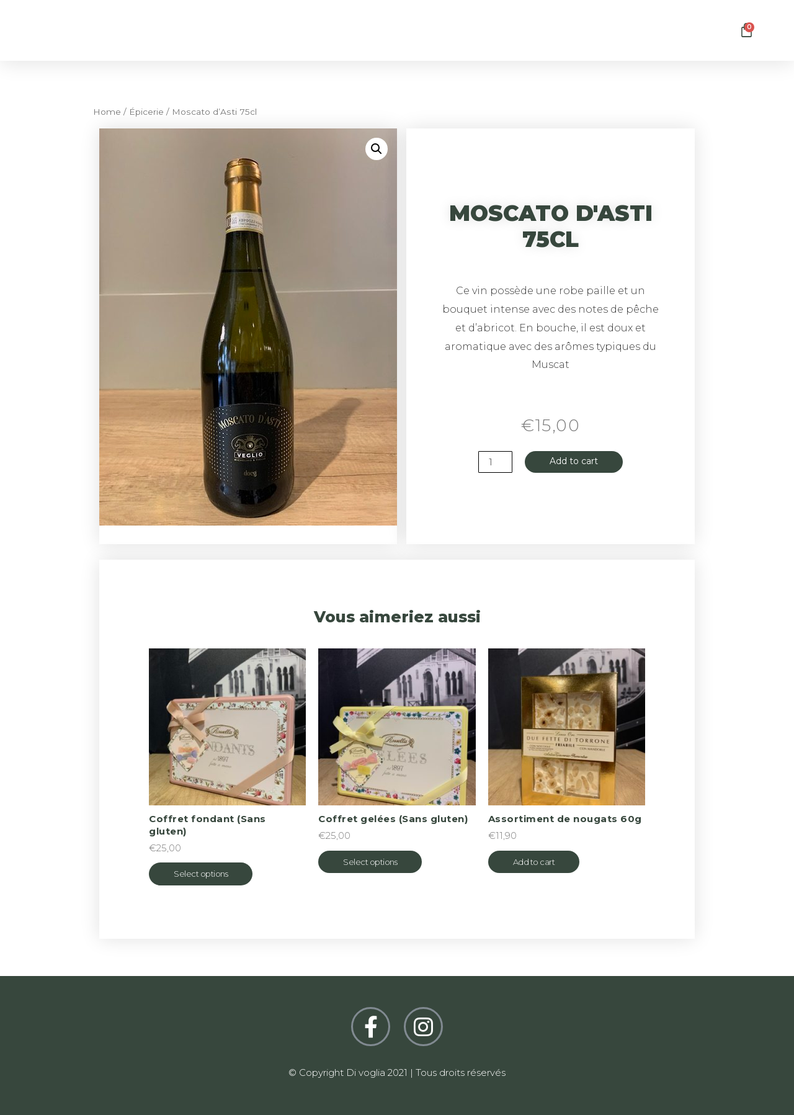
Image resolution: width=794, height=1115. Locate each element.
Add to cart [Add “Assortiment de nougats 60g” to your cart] (534, 862)
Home (107, 112)
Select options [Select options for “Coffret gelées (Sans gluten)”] (370, 862)
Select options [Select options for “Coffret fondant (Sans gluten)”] (201, 874)
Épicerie (146, 112)
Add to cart (574, 461)
